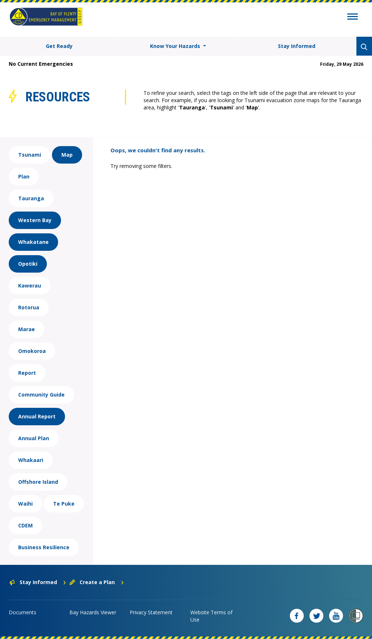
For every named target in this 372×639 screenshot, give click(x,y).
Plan (23, 176)
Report (27, 372)
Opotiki (27, 263)
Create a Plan (96, 582)
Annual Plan (33, 438)
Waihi (25, 503)
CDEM (25, 525)
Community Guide (41, 394)
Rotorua (28, 307)
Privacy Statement (151, 612)
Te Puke (63, 503)
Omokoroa (32, 350)
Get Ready (59, 46)
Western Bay (35, 220)
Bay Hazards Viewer (92, 612)
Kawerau (29, 285)
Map (67, 154)
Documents (22, 612)
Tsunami (29, 154)
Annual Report (37, 416)
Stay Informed (296, 46)
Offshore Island (38, 481)
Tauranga (31, 198)
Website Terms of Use (211, 616)
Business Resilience (43, 547)
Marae (26, 329)
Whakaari (30, 460)
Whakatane (33, 241)
